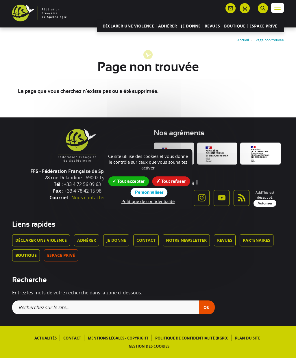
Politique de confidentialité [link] (148, 201)
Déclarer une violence (128, 26)
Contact (146, 240)
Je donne (191, 26)
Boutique (234, 26)
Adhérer (167, 26)
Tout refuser (171, 181)
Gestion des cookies (149, 346)
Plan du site (247, 338)
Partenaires (256, 240)
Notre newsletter (186, 240)
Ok (206, 307)
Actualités (45, 338)
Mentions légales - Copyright (118, 338)
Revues (212, 26)
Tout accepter (128, 181)
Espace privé (263, 26)
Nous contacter (88, 197)
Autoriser (265, 203)
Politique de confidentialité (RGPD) (191, 338)
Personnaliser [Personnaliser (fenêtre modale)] (149, 192)
